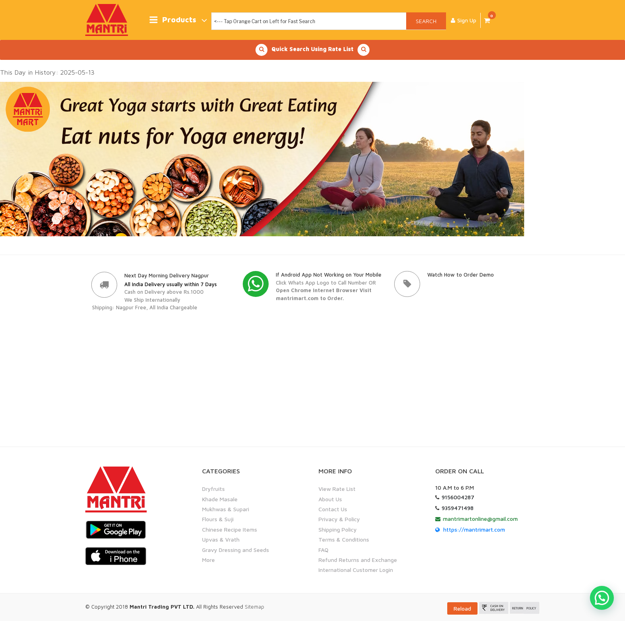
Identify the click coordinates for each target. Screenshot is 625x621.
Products (178, 20)
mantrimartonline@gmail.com (480, 518)
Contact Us (332, 509)
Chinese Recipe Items (229, 529)
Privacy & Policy (339, 519)
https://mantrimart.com (474, 529)
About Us (330, 499)
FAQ (323, 549)
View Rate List (337, 488)
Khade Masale (220, 499)
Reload (462, 608)
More (208, 559)
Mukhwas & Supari (225, 509)
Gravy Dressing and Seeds (235, 549)
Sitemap (254, 606)
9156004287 (458, 497)
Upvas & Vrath (221, 539)
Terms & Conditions (343, 539)
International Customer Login (355, 569)
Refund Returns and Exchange (357, 559)
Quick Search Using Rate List (312, 50)
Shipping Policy (337, 529)
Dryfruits (213, 488)
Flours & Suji (218, 519)
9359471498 (458, 507)
